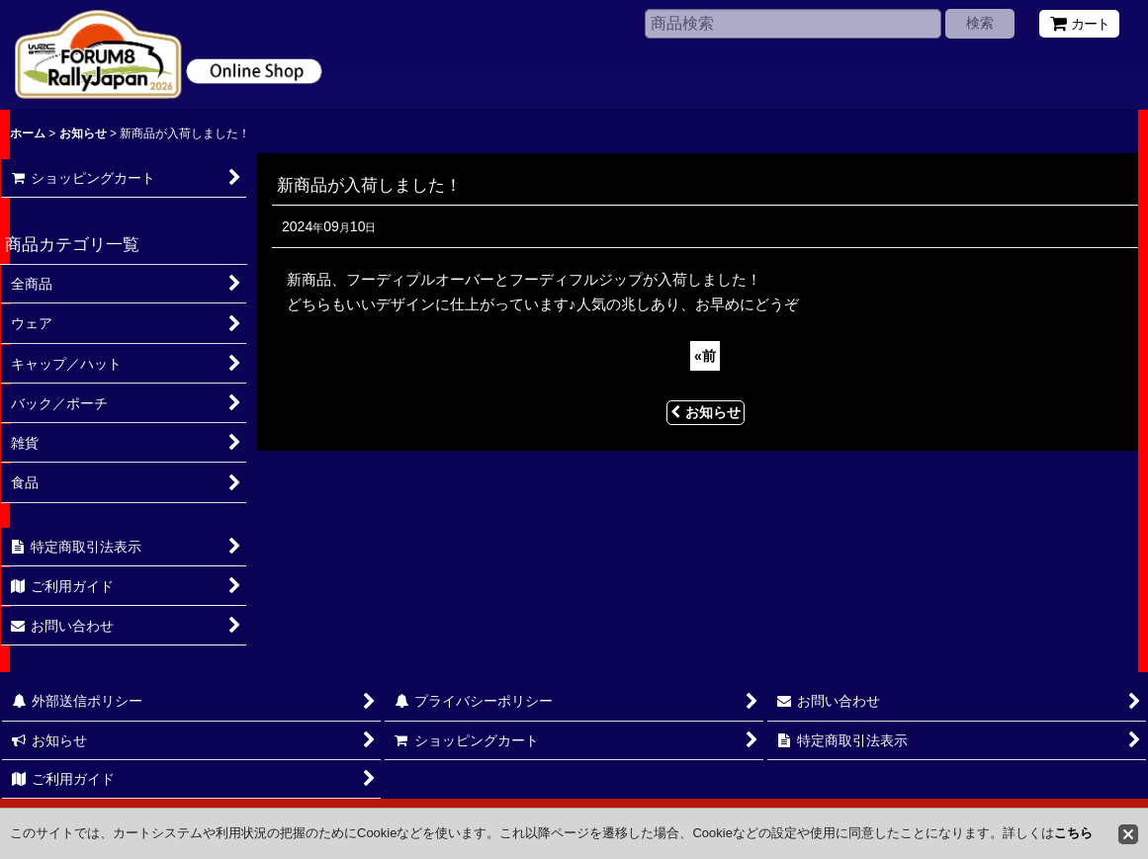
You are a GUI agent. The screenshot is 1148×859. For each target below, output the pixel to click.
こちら (1073, 832)
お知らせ (705, 412)
